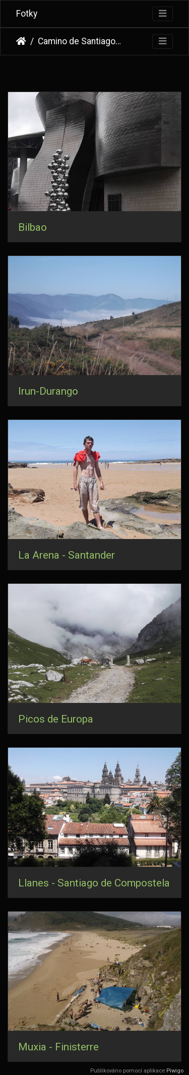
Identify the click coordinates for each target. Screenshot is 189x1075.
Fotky (26, 14)
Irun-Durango (48, 391)
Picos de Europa (55, 719)
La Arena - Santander (66, 555)
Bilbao (32, 227)
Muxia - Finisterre (58, 1047)
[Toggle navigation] (162, 14)
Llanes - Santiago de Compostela (94, 883)
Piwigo (174, 1070)
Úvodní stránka (21, 41)
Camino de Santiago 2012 (80, 41)
